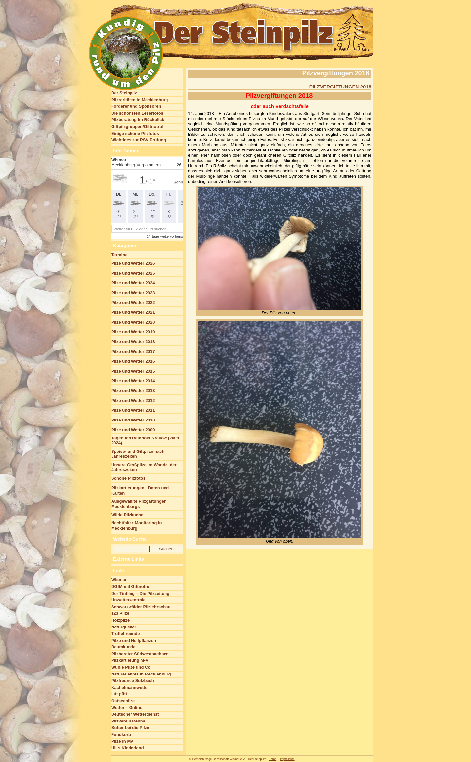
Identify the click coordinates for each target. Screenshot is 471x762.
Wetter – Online (126, 707)
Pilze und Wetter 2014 (133, 380)
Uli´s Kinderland (127, 747)
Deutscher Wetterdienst (135, 714)
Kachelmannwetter (130, 687)
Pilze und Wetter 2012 (133, 400)
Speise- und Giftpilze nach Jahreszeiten (138, 454)
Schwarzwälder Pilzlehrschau (140, 606)
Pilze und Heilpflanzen (133, 640)
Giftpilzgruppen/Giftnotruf (137, 126)
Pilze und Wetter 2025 (133, 273)
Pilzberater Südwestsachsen (140, 653)
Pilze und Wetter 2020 (133, 322)
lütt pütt (119, 693)
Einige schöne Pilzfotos (135, 133)
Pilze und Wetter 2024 (133, 282)
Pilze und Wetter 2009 (133, 429)
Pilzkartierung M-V (129, 660)
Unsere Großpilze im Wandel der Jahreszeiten (144, 467)
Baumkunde (123, 646)
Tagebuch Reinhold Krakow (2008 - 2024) (146, 441)
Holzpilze (120, 620)
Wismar (119, 579)
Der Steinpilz (124, 92)
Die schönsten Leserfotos (137, 113)
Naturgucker (123, 627)
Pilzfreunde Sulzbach (132, 680)
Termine (119, 254)
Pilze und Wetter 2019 (133, 331)
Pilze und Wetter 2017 (133, 351)
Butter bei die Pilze (130, 727)
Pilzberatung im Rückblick (137, 119)
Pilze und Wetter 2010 (133, 420)
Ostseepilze (123, 700)
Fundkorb (121, 734)
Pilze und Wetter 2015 (133, 371)
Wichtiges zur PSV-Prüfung (138, 139)
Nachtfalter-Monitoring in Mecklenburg (136, 525)
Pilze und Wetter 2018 (133, 341)
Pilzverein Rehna (128, 721)
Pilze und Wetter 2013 (133, 390)
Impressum (287, 759)
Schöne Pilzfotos (128, 478)
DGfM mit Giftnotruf (131, 586)
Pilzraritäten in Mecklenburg (139, 99)
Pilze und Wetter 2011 (133, 410)
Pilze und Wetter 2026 (133, 263)
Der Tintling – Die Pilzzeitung (140, 593)
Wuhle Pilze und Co (130, 667)
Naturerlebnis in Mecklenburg (141, 674)
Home (272, 759)
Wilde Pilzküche (127, 514)
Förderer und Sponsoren (136, 106)
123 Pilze (120, 613)
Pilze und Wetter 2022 (133, 302)
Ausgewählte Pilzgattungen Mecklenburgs (138, 504)
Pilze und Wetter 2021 (133, 312)
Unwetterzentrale (128, 599)
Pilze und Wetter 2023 (133, 292)
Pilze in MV (122, 741)
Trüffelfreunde (125, 633)
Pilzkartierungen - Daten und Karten (140, 490)
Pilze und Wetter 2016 (133, 361)
